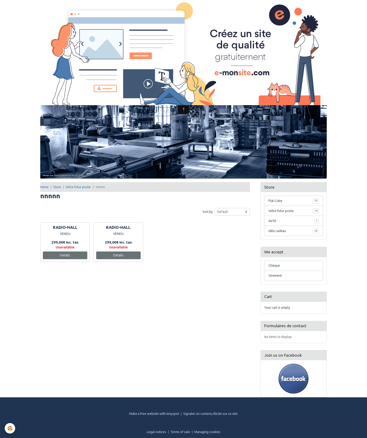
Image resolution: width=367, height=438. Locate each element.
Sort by (207, 212)
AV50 (293, 221)
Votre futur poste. (78, 187)
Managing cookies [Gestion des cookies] (207, 432)
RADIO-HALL (65, 227)
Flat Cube (293, 200)
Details (65, 255)
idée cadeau (293, 231)
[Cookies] (10, 428)
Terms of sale (180, 432)
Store (57, 187)
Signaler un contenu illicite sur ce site (210, 414)
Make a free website (144, 414)
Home (44, 187)
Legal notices (156, 432)
